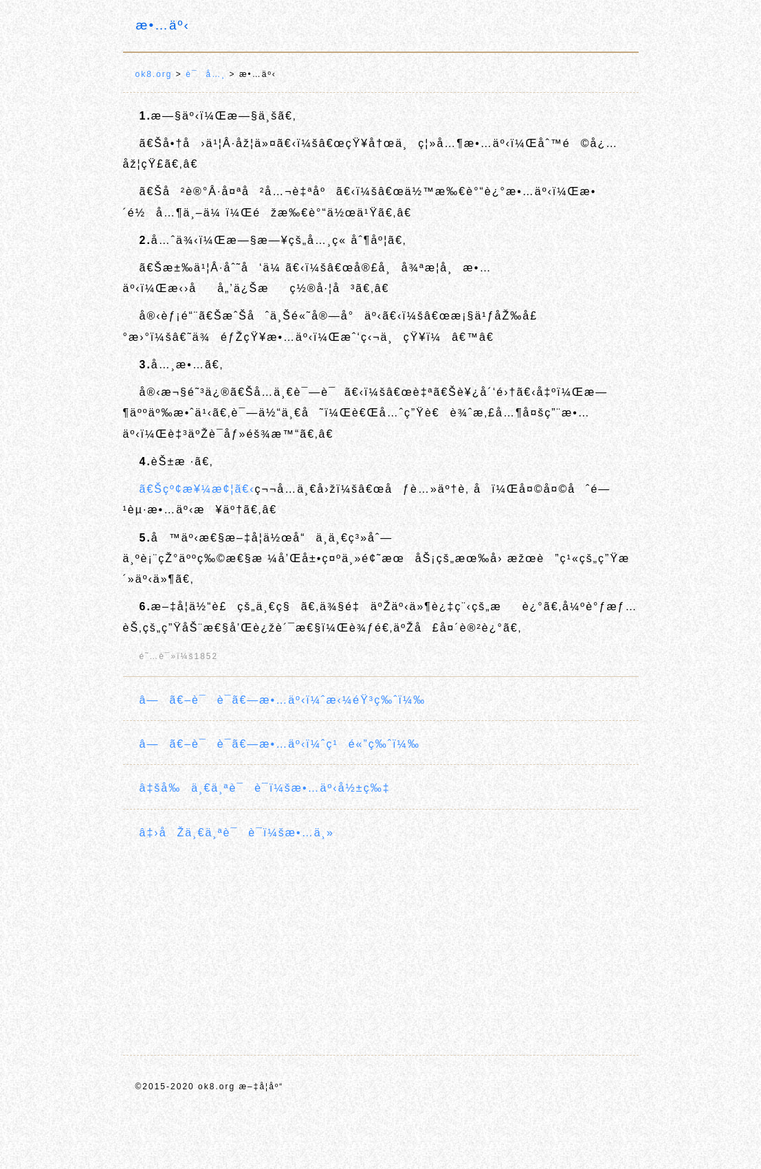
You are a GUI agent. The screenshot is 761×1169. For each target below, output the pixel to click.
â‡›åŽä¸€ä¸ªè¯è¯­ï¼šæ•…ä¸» (237, 832)
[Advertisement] (381, 949)
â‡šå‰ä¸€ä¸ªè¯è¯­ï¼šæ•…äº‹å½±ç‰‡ (265, 788)
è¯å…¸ (205, 74)
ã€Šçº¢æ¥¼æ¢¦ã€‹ (197, 489)
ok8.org (154, 74)
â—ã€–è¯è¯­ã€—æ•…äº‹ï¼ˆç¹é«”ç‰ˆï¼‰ (280, 744)
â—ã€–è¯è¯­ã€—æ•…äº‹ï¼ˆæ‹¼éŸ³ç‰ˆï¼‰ (283, 700)
